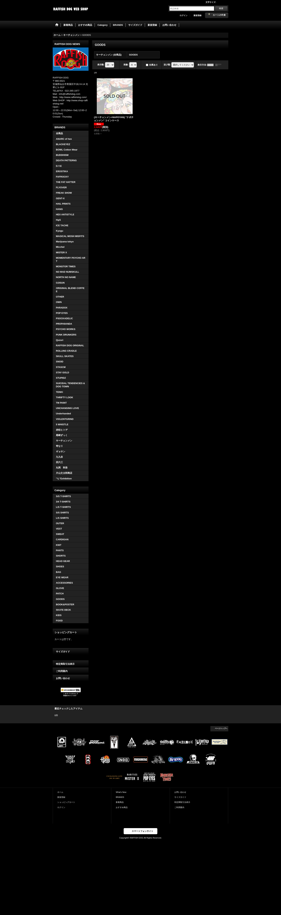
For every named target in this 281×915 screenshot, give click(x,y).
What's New (121, 792)
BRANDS (120, 797)
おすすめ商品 (122, 807)
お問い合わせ (63, 678)
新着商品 (120, 802)
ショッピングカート (66, 802)
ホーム (60, 792)
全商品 (59, 133)
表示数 (100, 64)
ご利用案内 (62, 671)
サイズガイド (63, 651)
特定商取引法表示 (65, 664)
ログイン (183, 15)
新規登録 (197, 15)
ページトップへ (221, 728)
